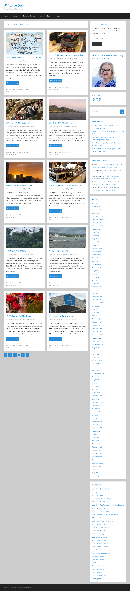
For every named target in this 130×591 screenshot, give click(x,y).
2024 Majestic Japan (99, 534)
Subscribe (97, 44)
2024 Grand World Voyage (101, 527)
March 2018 (96, 444)
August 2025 (96, 229)
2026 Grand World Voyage (101, 553)
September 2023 (98, 303)
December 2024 (97, 255)
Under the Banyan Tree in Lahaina (63, 123)
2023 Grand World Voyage (101, 518)
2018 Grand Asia (13, 89)
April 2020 (95, 389)
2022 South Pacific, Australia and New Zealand (108, 505)
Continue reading (12, 83)
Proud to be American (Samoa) (18, 251)
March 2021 (96, 357)
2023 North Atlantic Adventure (102, 521)
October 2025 (96, 223)
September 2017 (97, 463)
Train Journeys (97, 572)
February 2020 (97, 396)
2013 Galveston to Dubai (100, 489)
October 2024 (96, 261)
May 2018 (95, 437)
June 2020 (95, 383)
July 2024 (95, 271)
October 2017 (96, 460)
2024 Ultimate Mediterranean (102, 540)
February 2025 (97, 248)
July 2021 (95, 351)
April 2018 (95, 440)
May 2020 (95, 386)
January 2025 (96, 251)
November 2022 (97, 328)
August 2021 (96, 348)
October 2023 (96, 299)
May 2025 (95, 239)
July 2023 (95, 306)
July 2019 (95, 415)
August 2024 (96, 267)
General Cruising (98, 566)
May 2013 (95, 473)
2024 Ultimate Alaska (99, 537)
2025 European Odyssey (100, 547)
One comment (56, 348)
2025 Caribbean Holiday (100, 543)
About (58, 16)
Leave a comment (14, 348)
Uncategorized (97, 579)
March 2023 (96, 319)
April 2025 (95, 242)
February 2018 (97, 447)
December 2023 (97, 293)
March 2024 (96, 283)
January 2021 (96, 364)
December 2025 (97, 216)
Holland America (24, 89)
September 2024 (98, 264)
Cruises (16, 16)
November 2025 (97, 219)
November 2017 (97, 457)
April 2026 (95, 203)
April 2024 (95, 280)
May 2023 (95, 312)
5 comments (55, 89)
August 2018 (96, 431)
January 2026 (96, 213)
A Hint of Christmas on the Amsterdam (65, 185)
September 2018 (97, 428)
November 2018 (97, 421)
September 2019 (97, 408)
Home (6, 16)
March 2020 (96, 392)
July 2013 (95, 469)
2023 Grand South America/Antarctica (105, 515)
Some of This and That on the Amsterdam (66, 55)
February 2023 (97, 322)
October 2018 (96, 425)
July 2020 (95, 380)
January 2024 (96, 290)
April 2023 (95, 316)
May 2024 (95, 277)
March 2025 (96, 245)
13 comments (12, 92)
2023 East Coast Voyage (100, 511)
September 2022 (98, 335)
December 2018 (97, 418)
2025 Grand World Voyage (101, 550)
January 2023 (96, 325)
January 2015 (96, 466)
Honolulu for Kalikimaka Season (19, 185)
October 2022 (96, 331)
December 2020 (97, 367)
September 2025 (98, 226)
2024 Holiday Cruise (99, 531)
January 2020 (96, 399)
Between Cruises (30, 16)
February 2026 (97, 210)
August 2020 (96, 376)
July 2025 (95, 232)
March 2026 (96, 207)
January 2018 (96, 450)
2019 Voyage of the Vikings (101, 498)
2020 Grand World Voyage (101, 502)
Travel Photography (99, 575)
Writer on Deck (14, 5)
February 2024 (97, 287)
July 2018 (95, 434)
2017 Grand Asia (97, 492)
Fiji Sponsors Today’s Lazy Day (61, 316)
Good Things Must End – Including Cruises (23, 57)
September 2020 (98, 373)
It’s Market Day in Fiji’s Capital (18, 316)
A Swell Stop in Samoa (58, 251)
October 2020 (97, 370)
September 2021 (97, 344)
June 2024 (95, 274)
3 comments (12, 154)
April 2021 (95, 354)
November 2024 (97, 258)
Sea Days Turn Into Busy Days (18, 123)
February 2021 (97, 360)
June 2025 (95, 235)
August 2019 (96, 412)
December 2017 (97, 453)
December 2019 (97, 402)
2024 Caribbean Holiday (100, 524)
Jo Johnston (30, 61)
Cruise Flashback (98, 559)
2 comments (55, 220)
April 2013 (95, 476)
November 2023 (97, 296)
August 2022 (96, 338)
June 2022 (95, 341)
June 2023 (95, 309)
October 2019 (96, 405)
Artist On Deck (46, 16)
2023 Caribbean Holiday (100, 508)
